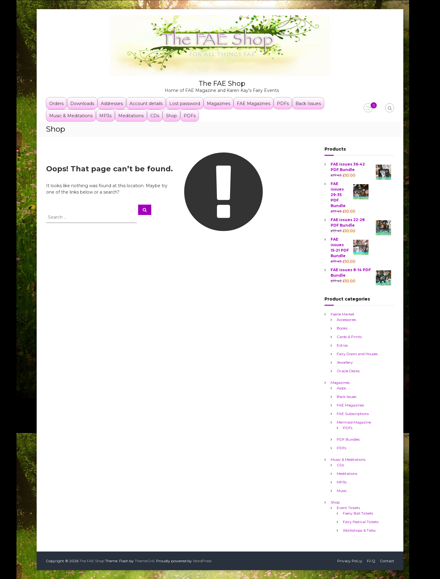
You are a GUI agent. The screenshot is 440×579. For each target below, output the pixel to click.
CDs (154, 115)
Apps (341, 387)
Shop (171, 115)
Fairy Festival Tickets (361, 521)
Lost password (184, 103)
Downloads (82, 103)
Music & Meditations (71, 115)
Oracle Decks (348, 370)
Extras (342, 345)
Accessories (346, 319)
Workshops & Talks (359, 530)
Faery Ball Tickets (358, 513)
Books (342, 328)
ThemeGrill (144, 560)
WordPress (202, 560)
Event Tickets (348, 507)
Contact (387, 560)
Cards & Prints (349, 336)
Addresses (112, 103)
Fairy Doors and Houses (357, 353)
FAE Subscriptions (353, 413)
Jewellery (345, 362)
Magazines (218, 103)
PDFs (283, 103)
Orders (56, 103)
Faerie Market (342, 313)
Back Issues (308, 103)
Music (342, 490)
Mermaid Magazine (354, 422)
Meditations (131, 115)
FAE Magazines (253, 103)
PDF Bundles (348, 439)
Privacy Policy (349, 560)
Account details (146, 103)
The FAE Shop (222, 83)
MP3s (105, 115)
